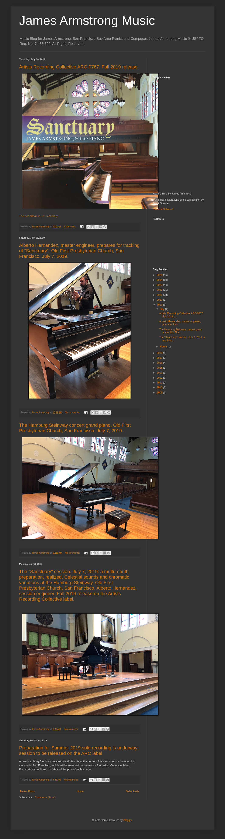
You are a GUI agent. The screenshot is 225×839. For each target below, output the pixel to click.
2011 (160, 382)
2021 (160, 294)
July (162, 309)
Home (80, 791)
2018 (160, 352)
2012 (160, 377)
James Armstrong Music (87, 20)
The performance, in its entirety (38, 216)
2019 (160, 304)
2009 (160, 392)
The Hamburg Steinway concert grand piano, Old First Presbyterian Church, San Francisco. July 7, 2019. (75, 427)
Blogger (127, 820)
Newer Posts (27, 791)
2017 (160, 357)
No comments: (72, 412)
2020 (160, 299)
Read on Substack (163, 209)
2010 (160, 387)
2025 (160, 275)
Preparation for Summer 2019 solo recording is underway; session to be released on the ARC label (79, 750)
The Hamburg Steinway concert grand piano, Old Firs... (180, 331)
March (164, 346)
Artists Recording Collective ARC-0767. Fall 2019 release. (79, 66)
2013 (160, 372)
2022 (160, 289)
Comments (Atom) (45, 797)
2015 (160, 367)
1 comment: (70, 226)
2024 (160, 279)
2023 (160, 284)
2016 (160, 362)
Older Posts (132, 791)
